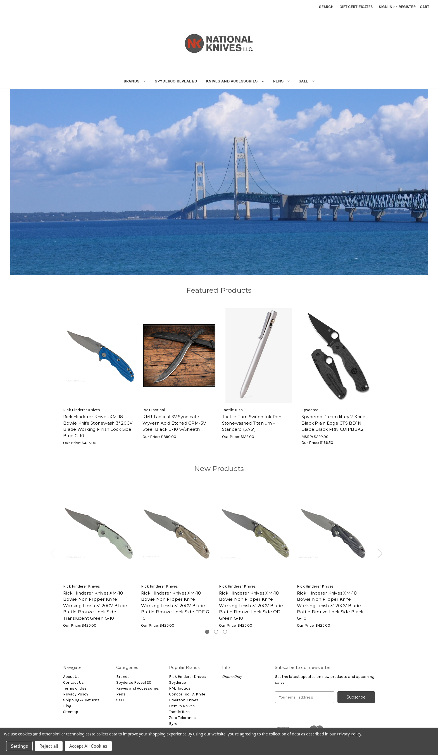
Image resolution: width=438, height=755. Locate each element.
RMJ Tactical (180, 688)
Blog (67, 706)
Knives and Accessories (235, 81)
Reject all (48, 746)
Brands (134, 81)
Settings (19, 746)
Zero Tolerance (182, 717)
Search (326, 6)
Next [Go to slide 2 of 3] (379, 553)
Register (407, 6)
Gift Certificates (356, 6)
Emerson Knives (183, 700)
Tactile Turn (179, 711)
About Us (71, 676)
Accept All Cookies (88, 746)
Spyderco (177, 682)
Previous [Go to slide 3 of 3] (52, 553)
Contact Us (73, 682)
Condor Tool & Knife (187, 694)
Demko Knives (182, 706)
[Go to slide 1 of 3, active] (207, 632)
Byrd (173, 723)
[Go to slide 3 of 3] (225, 632)
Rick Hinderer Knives (187, 676)
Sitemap (70, 711)
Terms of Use (74, 688)
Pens (281, 81)
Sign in (385, 6)
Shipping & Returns (81, 700)
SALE (307, 81)
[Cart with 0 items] (424, 7)
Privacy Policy (75, 694)
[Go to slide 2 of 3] (216, 632)
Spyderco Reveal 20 (176, 81)
